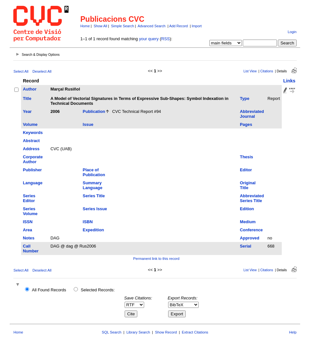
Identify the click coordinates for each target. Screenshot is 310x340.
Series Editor (29, 198)
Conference (251, 229)
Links (289, 80)
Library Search (138, 332)
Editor (246, 169)
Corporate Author (33, 159)
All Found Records (49, 289)
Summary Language (92, 185)
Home (85, 26)
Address (31, 148)
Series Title (94, 195)
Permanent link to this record (156, 259)
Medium (247, 221)
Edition (247, 208)
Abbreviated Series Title (252, 198)
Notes (28, 238)
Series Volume (30, 211)
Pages (246, 124)
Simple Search (122, 26)
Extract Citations (195, 332)
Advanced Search (152, 26)
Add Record (178, 26)
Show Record (166, 332)
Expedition (93, 229)
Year (27, 111)
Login (292, 32)
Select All (20, 71)
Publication (94, 111)
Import (197, 26)
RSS (165, 38)
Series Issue (95, 208)
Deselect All (41, 71)
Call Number (30, 248)
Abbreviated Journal (252, 114)
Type (244, 98)
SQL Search (112, 332)
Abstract (31, 140)
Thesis (246, 156)
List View (250, 71)
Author (29, 89)
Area (27, 229)
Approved (249, 238)
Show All (100, 26)
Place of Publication (94, 172)
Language (32, 182)
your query (148, 38)
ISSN (27, 221)
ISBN (88, 221)
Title (27, 98)
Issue (88, 124)
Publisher (32, 169)
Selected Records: (98, 289)
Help (293, 332)
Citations (266, 71)
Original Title (247, 185)
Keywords (33, 132)
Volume (30, 124)
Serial (245, 246)
